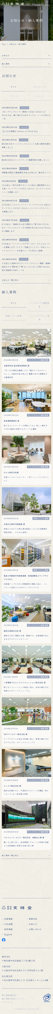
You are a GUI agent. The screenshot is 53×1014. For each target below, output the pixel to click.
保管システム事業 (14, 316)
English (8, 934)
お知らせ (5, 55)
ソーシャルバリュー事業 (39, 318)
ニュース (39, 96)
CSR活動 (8, 924)
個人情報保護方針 (9, 995)
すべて (14, 87)
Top (4, 44)
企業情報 (8, 918)
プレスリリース (39, 87)
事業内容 (33, 918)
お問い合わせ (35, 929)
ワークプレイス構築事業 (39, 305)
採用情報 (8, 929)
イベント (14, 96)
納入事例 (5, 64)
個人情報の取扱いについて (13, 998)
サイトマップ (7, 1002)
